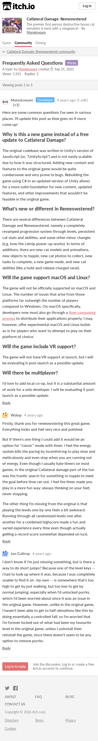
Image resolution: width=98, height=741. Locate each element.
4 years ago (66, 100)
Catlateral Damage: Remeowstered (56, 19)
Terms (39, 720)
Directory (12, 720)
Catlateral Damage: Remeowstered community (41, 52)
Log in (87, 6)
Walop (16, 415)
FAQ (38, 697)
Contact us (15, 704)
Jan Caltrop (20, 553)
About (10, 697)
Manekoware (27, 69)
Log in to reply (15, 666)
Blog (69, 697)
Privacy (70, 720)
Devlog (40, 43)
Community (23, 43)
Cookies (10, 729)
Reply (6, 403)
